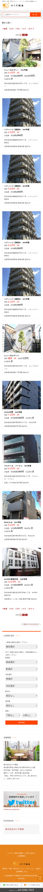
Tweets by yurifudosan (11, 809)
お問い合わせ (30, 853)
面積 (11, 29)
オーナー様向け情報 (15, 853)
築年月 (30, 29)
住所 (23, 29)
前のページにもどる (31, 624)
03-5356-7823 (26, 889)
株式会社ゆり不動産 (14, 829)
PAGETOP (40, 878)
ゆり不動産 (15, 875)
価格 (4, 29)
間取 (17, 29)
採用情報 (21, 856)
